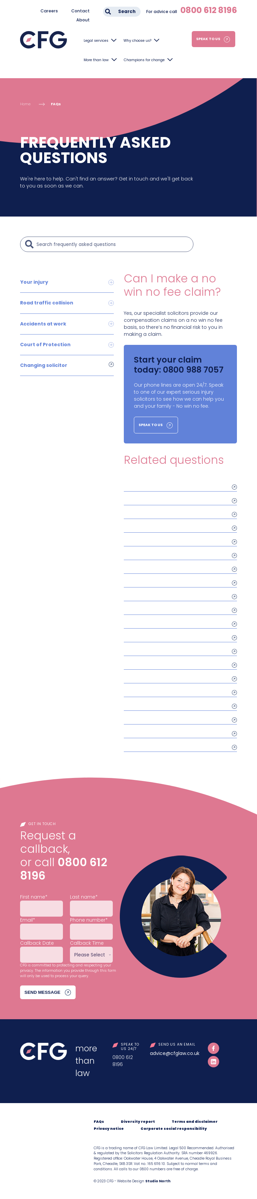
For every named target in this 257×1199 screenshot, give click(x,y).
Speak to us (208, 38)
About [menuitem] (83, 20)
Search (127, 11)
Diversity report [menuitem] (138, 1121)
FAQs (56, 104)
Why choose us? (137, 40)
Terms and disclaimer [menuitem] (195, 1121)
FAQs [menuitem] (99, 1121)
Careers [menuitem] (49, 11)
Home (25, 104)
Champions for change (144, 59)
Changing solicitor (43, 365)
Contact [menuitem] (80, 11)
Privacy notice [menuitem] (109, 1128)
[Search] (113, 244)
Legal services (96, 40)
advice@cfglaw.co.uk (174, 1053)
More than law (96, 59)
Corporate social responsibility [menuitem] (174, 1128)
